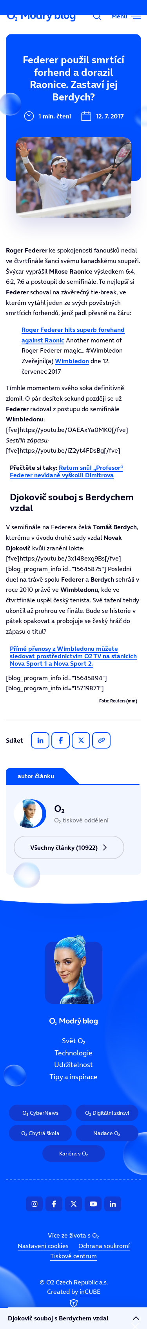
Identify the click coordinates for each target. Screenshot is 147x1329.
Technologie (30, 99)
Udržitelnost (73, 1064)
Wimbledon (72, 360)
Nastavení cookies (43, 1246)
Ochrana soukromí (104, 1246)
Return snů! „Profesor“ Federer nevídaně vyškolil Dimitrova (66, 471)
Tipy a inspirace (73, 1076)
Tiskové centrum (73, 1256)
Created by (73, 1298)
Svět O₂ (22, 73)
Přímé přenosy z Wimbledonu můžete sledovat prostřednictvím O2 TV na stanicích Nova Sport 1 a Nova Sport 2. (73, 656)
